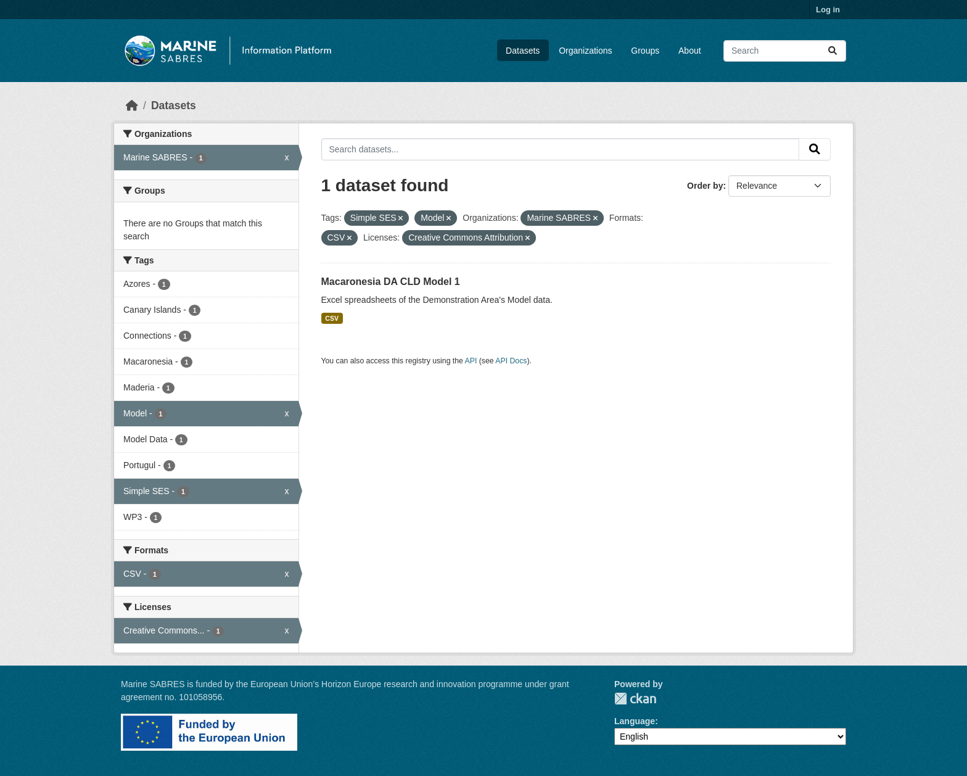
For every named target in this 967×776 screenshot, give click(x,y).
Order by (705, 186)
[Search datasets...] (784, 51)
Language (634, 721)
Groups (645, 51)
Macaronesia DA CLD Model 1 (390, 281)
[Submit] (832, 51)
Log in (828, 9)
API (471, 361)
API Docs (511, 361)
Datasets (523, 51)
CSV (332, 318)
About (689, 51)
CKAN (635, 698)
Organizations (585, 51)
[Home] (132, 105)
